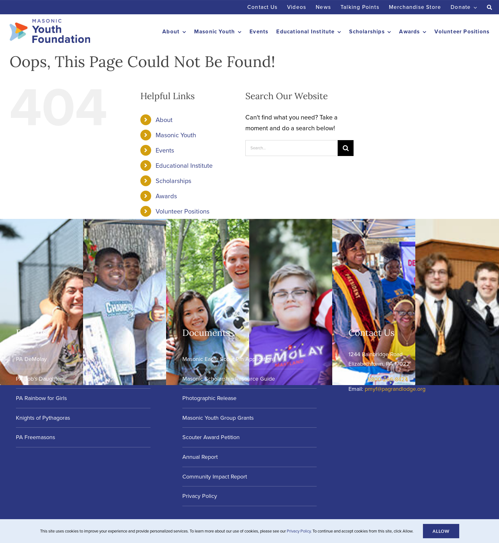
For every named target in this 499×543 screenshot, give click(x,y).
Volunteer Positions (182, 211)
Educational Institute (184, 165)
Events (165, 150)
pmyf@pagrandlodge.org (395, 389)
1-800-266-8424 (388, 379)
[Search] (489, 7)
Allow (441, 531)
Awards (166, 196)
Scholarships (173, 181)
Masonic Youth (176, 135)
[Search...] (291, 148)
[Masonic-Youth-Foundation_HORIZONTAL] (50, 22)
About (164, 120)
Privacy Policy (299, 531)
